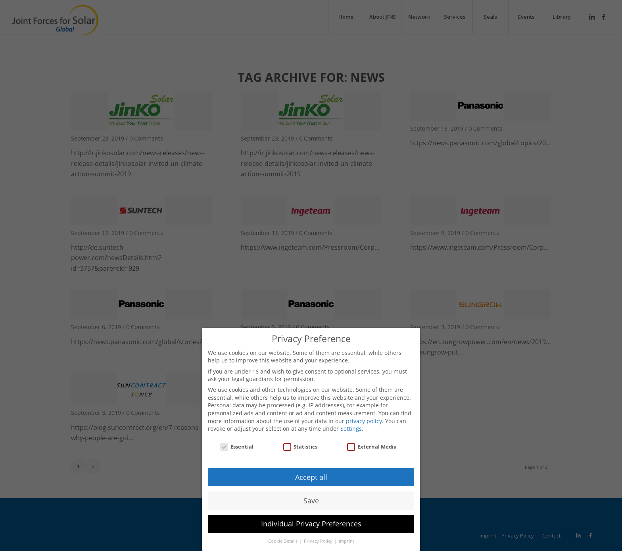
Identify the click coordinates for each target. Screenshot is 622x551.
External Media (372, 441)
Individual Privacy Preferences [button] (311, 518)
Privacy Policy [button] (319, 536)
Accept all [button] (311, 471)
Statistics (300, 441)
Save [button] (311, 495)
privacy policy (364, 415)
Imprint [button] (346, 536)
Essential (236, 441)
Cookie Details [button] (283, 536)
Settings (351, 423)
